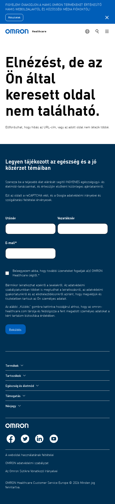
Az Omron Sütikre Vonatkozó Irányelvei (31, 471)
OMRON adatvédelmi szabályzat (27, 463)
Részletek (14, 17)
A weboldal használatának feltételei (29, 455)
